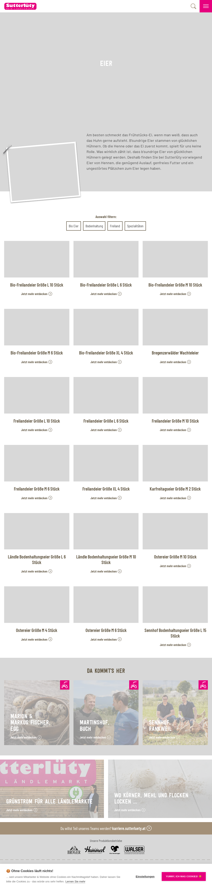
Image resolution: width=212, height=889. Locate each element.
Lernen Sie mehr (75, 881)
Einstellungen (145, 876)
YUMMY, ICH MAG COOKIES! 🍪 (184, 876)
